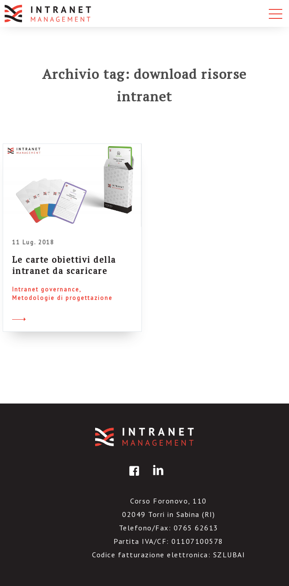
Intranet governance (45, 289)
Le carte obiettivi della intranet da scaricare (64, 265)
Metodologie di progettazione (62, 298)
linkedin (157, 477)
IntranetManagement (144, 437)
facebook (133, 477)
